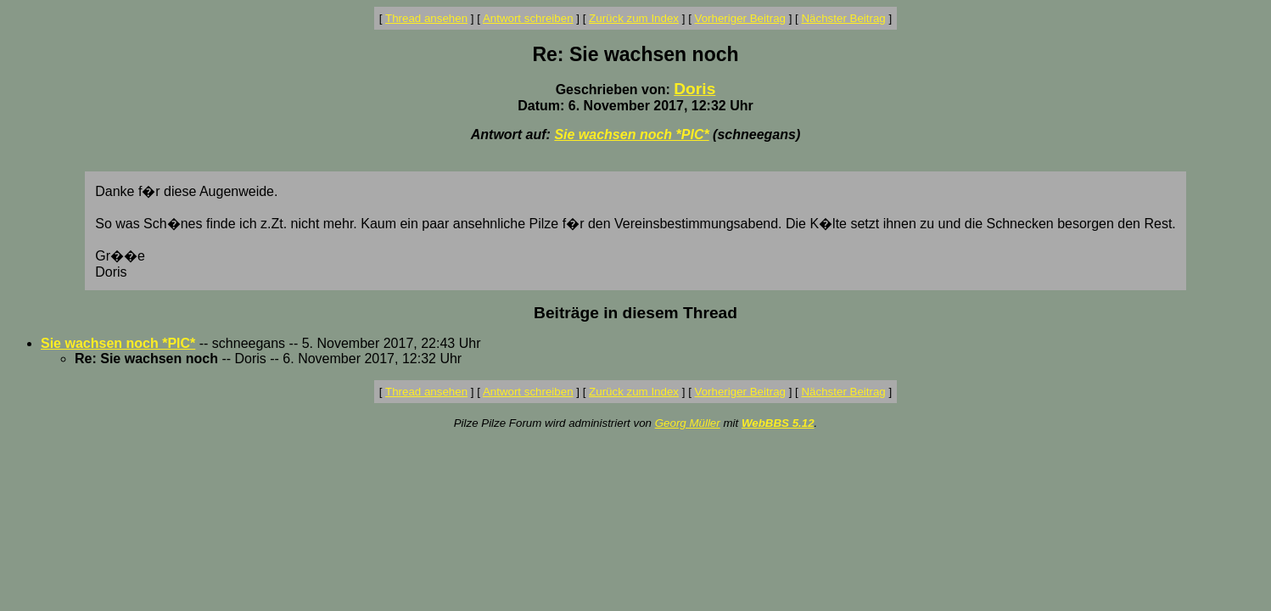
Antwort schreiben (528, 18)
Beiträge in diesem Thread (635, 313)
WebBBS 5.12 (778, 423)
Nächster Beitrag (843, 18)
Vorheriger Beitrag (740, 18)
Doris (694, 89)
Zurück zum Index (634, 18)
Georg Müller (687, 423)
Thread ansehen (426, 18)
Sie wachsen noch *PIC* (631, 134)
